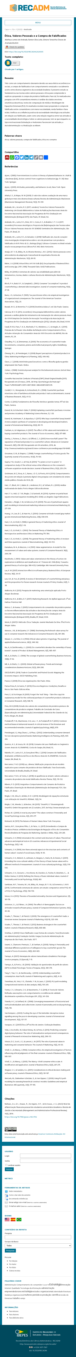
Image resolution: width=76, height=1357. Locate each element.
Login (7, 1156)
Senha (7, 1161)
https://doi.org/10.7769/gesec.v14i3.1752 (21, 1117)
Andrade (28, 29)
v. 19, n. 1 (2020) (16, 29)
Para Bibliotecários (16, 1318)
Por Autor (12, 1264)
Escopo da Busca (38, 1244)
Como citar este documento (19, 1195)
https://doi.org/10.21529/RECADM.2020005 (25, 51)
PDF (15, 63)
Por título (12, 1267)
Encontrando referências (18, 1198)
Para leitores (13, 1311)
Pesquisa (38, 1235)
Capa (7, 29)
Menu (38, 23)
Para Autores (14, 1314)
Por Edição (13, 1261)
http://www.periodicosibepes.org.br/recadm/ (38, 1344)
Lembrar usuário (14, 1165)
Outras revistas (14, 1270)
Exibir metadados (15, 1191)
